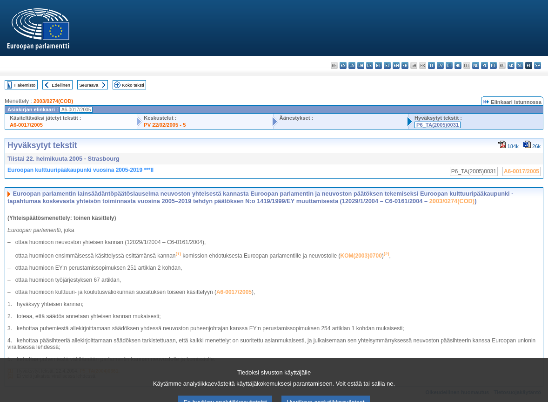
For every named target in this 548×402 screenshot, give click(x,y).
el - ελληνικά (387, 65)
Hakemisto (24, 85)
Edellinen (61, 85)
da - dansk (360, 65)
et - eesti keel (378, 65)
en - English (396, 65)
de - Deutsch (369, 65)
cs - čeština (351, 65)
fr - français (404, 65)
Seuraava (88, 85)
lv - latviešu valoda (440, 65)
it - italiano (431, 65)
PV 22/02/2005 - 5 (165, 125)
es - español (343, 65)
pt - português (493, 65)
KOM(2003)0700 (360, 255)
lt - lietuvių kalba (449, 65)
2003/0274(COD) (53, 101)
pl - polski (484, 65)
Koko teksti (133, 85)
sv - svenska (537, 65)
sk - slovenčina (511, 65)
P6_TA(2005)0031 (437, 125)
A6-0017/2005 (26, 125)
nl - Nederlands (475, 65)
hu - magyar (457, 65)
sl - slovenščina (519, 65)
